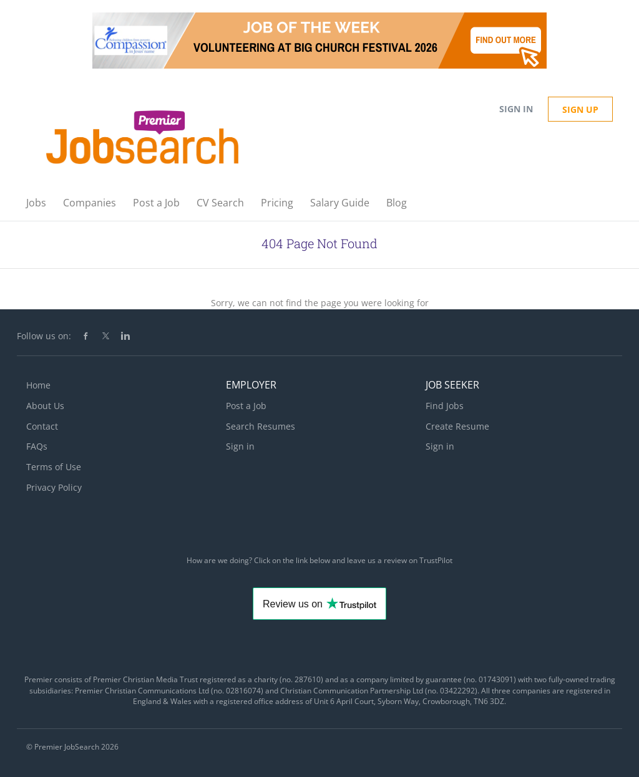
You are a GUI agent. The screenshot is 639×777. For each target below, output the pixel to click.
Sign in (516, 109)
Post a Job (246, 406)
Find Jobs (445, 406)
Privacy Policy (54, 487)
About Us (45, 406)
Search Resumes (260, 426)
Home (38, 385)
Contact (42, 426)
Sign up (580, 109)
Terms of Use (53, 467)
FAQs (36, 446)
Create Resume (457, 426)
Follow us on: (44, 336)
